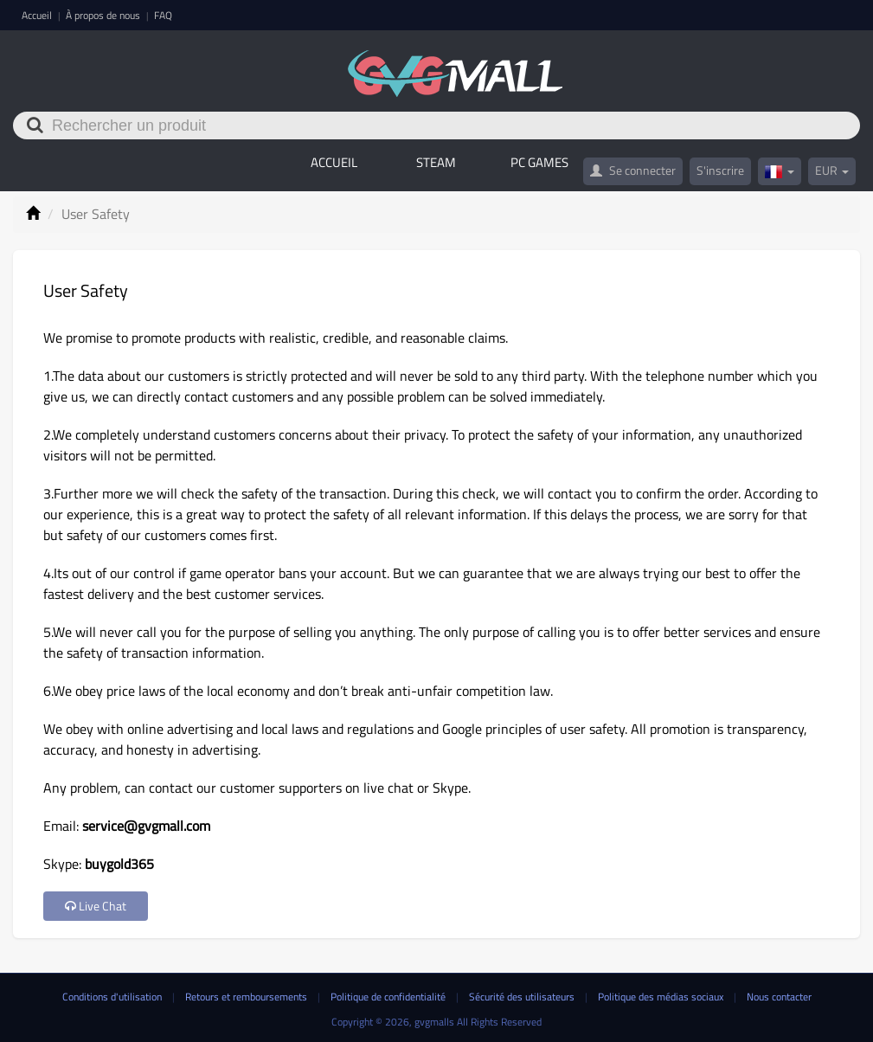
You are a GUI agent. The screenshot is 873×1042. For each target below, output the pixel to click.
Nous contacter (779, 996)
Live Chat (95, 906)
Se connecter (633, 170)
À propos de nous (104, 15)
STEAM (436, 162)
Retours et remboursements (247, 996)
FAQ (163, 15)
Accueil (38, 15)
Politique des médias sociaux (662, 996)
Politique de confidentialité (389, 996)
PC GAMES (539, 162)
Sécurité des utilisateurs (523, 996)
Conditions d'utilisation (113, 996)
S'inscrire (720, 170)
